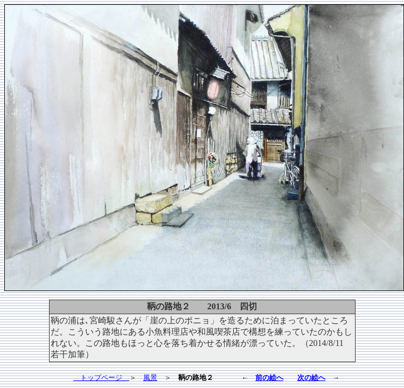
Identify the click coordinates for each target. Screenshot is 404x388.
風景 (150, 377)
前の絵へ (269, 377)
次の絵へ (311, 377)
